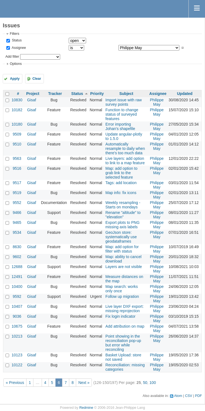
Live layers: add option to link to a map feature (125, 160)
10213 (17, 336)
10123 (17, 355)
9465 (17, 222)
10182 (17, 110)
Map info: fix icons (120, 192)
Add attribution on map (124, 326)
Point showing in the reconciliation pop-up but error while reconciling (123, 343)
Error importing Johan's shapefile (120, 126)
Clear (36, 79)
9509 (17, 134)
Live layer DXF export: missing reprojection (124, 308)
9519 (17, 192)
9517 (17, 183)
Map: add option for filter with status (122, 249)
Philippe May (157, 102)
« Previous (15, 382)
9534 (17, 232)
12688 (17, 266)
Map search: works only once (121, 288)
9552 (17, 202)
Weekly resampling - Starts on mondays (122, 204)
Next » (83, 382)
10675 (17, 326)
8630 (17, 247)
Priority (97, 93)
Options (16, 64)
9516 (17, 168)
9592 (17, 296)
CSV (188, 396)
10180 (17, 124)
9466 (17, 212)
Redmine (86, 408)
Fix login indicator (120, 316)
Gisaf (31, 100)
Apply (15, 79)
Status (16, 40)
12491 (17, 276)
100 (153, 382)
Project (32, 93)
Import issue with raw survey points (123, 102)
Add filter (12, 57)
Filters (14, 34)
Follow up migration (122, 296)
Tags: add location (121, 183)
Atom (178, 396)
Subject (126, 93)
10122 (17, 365)
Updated (184, 93)
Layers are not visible (123, 266)
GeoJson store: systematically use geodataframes (121, 236)
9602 (17, 256)
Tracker (55, 93)
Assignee (18, 48)
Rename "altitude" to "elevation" (122, 214)
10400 (17, 286)
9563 (17, 158)
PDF (198, 396)
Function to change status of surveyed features (121, 114)
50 (145, 382)
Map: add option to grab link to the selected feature (121, 172)
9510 (17, 144)
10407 (17, 306)
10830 (17, 100)
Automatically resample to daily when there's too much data (125, 148)
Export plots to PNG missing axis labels (122, 224)
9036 (17, 316)
